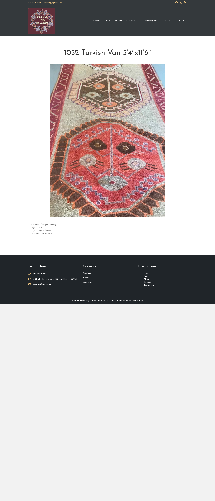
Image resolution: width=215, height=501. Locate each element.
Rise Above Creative (133, 301)
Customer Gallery (173, 21)
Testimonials (149, 21)
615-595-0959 (35, 2)
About (118, 21)
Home (96, 21)
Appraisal (87, 282)
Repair (86, 278)
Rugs (107, 21)
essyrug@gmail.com (53, 2)
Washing (87, 273)
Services (131, 21)
